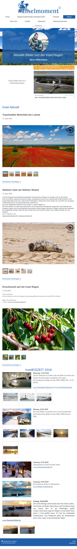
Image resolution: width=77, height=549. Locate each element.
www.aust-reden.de (25, 216)
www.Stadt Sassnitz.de (64, 387)
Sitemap (14, 541)
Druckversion (6, 541)
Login (74, 541)
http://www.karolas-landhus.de (17, 302)
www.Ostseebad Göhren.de (42, 387)
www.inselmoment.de (9, 216)
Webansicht (72, 543)
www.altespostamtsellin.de (42, 467)
